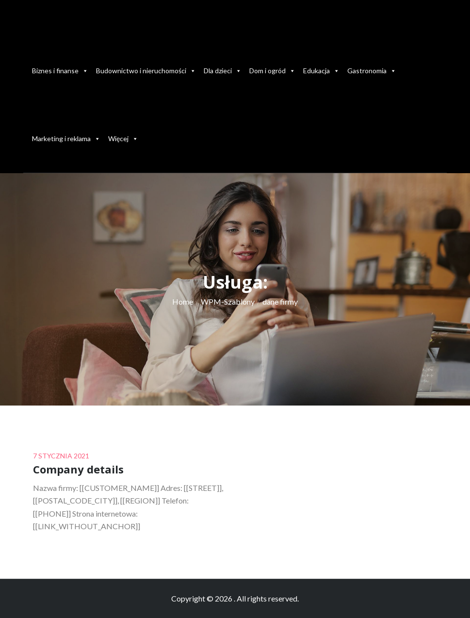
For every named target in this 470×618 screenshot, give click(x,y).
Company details (78, 469)
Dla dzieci (223, 70)
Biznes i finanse (60, 70)
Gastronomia (371, 70)
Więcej (123, 138)
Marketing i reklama (66, 138)
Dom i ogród (272, 70)
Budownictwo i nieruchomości (146, 70)
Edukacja (321, 70)
